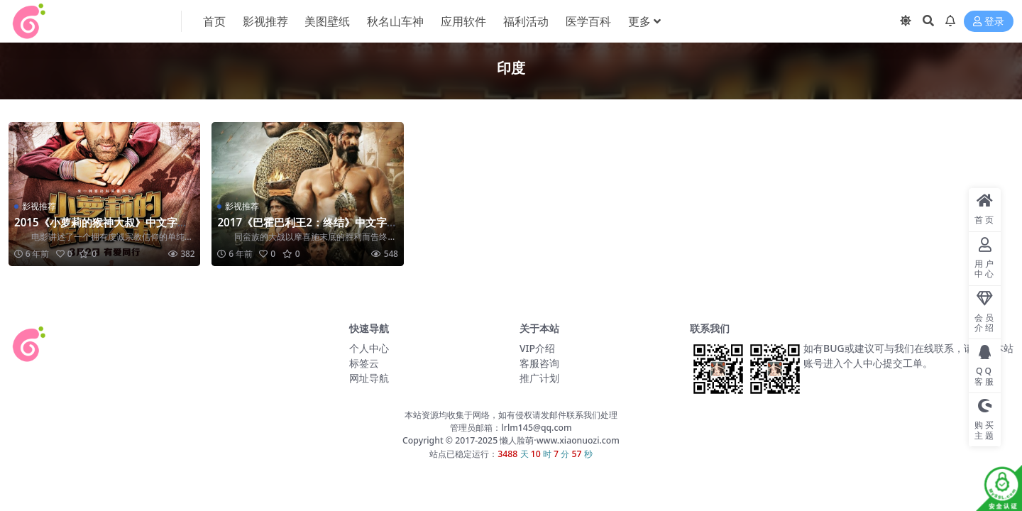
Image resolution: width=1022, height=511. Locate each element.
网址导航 (369, 378)
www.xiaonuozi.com (578, 440)
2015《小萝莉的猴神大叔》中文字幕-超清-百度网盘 (103, 228)
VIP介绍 (537, 348)
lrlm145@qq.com (536, 428)
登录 (988, 21)
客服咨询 (539, 363)
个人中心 (369, 348)
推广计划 (539, 378)
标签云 (364, 363)
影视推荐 (39, 206)
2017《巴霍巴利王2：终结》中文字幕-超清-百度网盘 (301, 228)
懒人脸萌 (516, 440)
